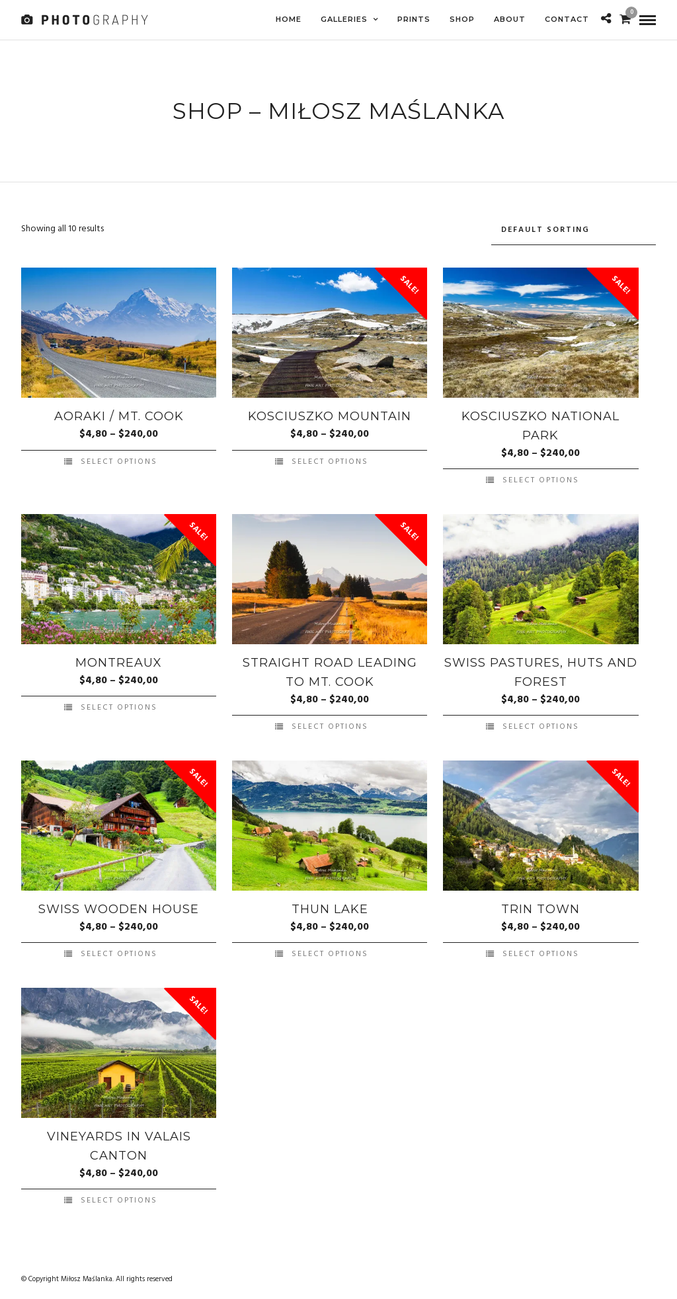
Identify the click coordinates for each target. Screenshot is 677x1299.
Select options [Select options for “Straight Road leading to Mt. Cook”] (330, 725)
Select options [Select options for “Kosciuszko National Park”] (540, 478)
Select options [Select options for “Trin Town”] (540, 952)
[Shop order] (573, 228)
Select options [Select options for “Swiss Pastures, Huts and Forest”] (540, 725)
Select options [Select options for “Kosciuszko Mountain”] (330, 460)
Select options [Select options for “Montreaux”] (119, 706)
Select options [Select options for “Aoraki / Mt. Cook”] (119, 460)
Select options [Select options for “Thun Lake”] (330, 952)
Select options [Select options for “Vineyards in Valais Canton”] (119, 1199)
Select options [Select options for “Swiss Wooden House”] (119, 952)
